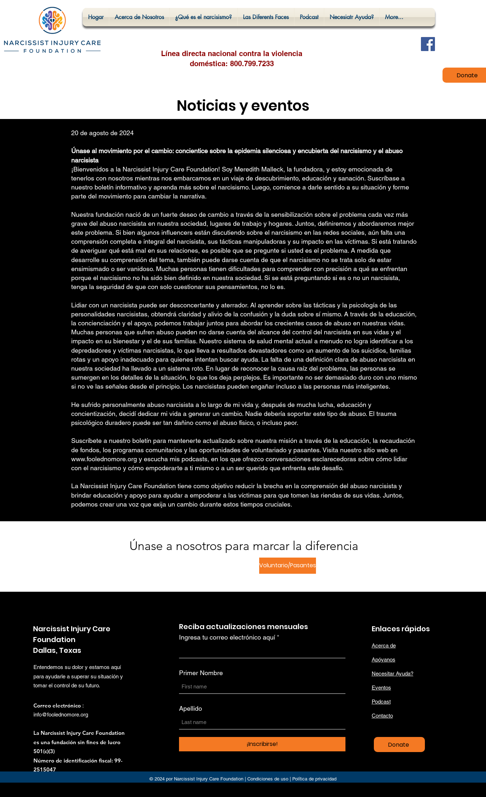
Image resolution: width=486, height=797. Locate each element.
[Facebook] (428, 44)
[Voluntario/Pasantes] (287, 566)
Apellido (190, 708)
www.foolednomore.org (104, 459)
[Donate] (399, 744)
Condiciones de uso (267, 779)
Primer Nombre (201, 673)
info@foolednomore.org (60, 714)
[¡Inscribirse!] (262, 744)
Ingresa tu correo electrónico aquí (227, 637)
